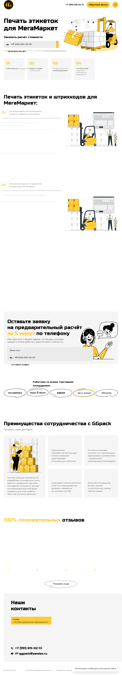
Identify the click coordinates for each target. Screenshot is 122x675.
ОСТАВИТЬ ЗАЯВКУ (20, 369)
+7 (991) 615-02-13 (28, 648)
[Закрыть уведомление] (118, 667)
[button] (98, 5)
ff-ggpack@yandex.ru (31, 653)
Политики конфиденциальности (54, 50)
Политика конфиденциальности (38, 670)
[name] (50, 354)
